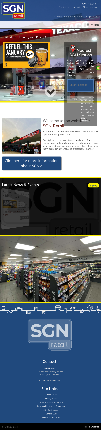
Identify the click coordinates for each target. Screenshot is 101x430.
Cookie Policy (51, 394)
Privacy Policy (51, 398)
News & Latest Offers (51, 417)
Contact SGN (51, 413)
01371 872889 (90, 3)
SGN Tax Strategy (51, 410)
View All (93, 185)
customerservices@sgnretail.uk (81, 7)
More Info (25, 73)
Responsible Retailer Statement (51, 406)
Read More (19, 217)
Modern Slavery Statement (51, 402)
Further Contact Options (49, 380)
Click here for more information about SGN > (32, 163)
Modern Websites (91, 427)
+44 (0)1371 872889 (50, 374)
